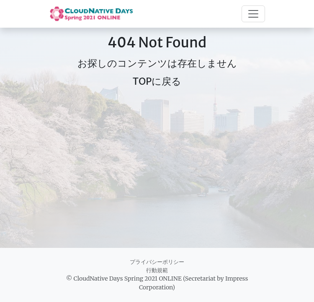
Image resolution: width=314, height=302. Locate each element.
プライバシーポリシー (157, 262)
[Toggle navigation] (253, 13)
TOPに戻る (157, 81)
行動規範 (157, 270)
